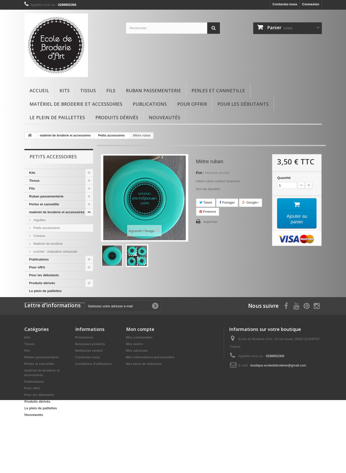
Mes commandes (139, 363)
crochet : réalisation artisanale (55, 251)
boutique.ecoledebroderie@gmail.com (278, 391)
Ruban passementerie (153, 90)
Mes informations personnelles (150, 383)
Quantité (284, 178)
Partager (227, 202)
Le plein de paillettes (57, 117)
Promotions (84, 363)
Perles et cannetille (218, 90)
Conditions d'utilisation (93, 390)
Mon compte (140, 355)
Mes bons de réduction (144, 390)
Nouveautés (164, 117)
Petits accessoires (46, 228)
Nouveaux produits (90, 370)
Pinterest (207, 211)
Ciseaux (39, 236)
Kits (64, 90)
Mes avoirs (134, 370)
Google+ (250, 202)
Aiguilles (39, 220)
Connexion (310, 4)
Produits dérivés (116, 117)
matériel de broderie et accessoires (75, 104)
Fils (110, 90)
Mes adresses (137, 377)
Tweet (205, 202)
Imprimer (211, 222)
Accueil (39, 90)
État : (200, 173)
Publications (150, 104)
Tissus (88, 90)
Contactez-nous (285, 4)
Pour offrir (192, 104)
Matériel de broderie (48, 244)
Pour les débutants (243, 104)
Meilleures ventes (89, 377)
